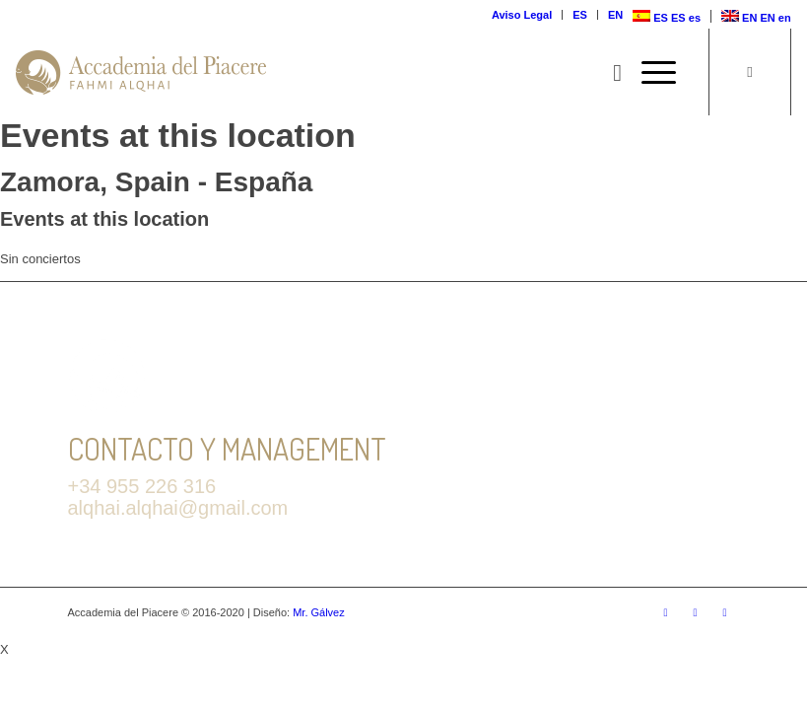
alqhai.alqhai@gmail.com (178, 508)
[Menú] (649, 73)
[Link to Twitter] (666, 612)
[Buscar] (607, 73)
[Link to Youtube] (725, 612)
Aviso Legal (522, 15)
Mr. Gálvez (319, 612)
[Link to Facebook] (695, 612)
